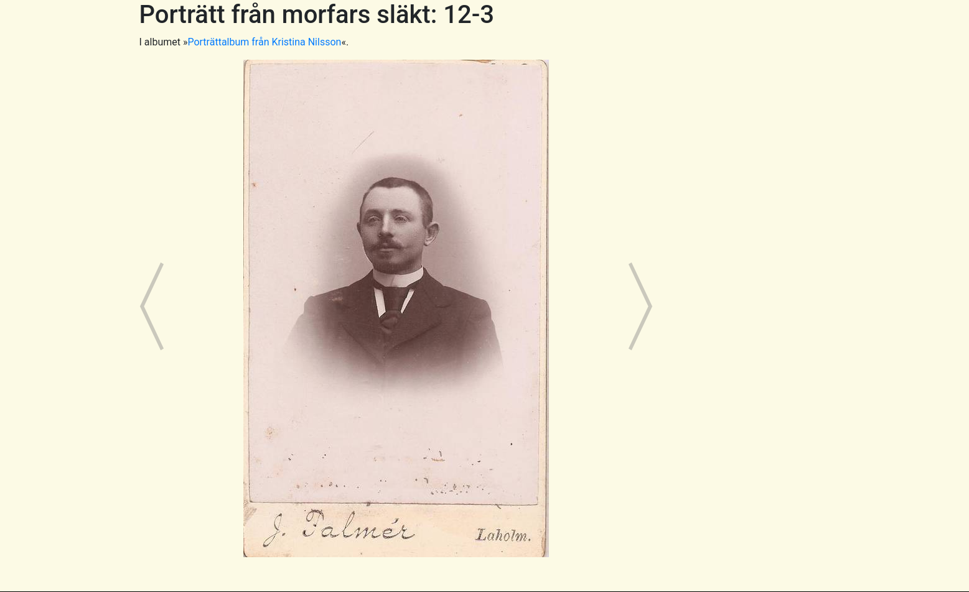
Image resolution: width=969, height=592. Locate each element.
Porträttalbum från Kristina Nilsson (264, 42)
